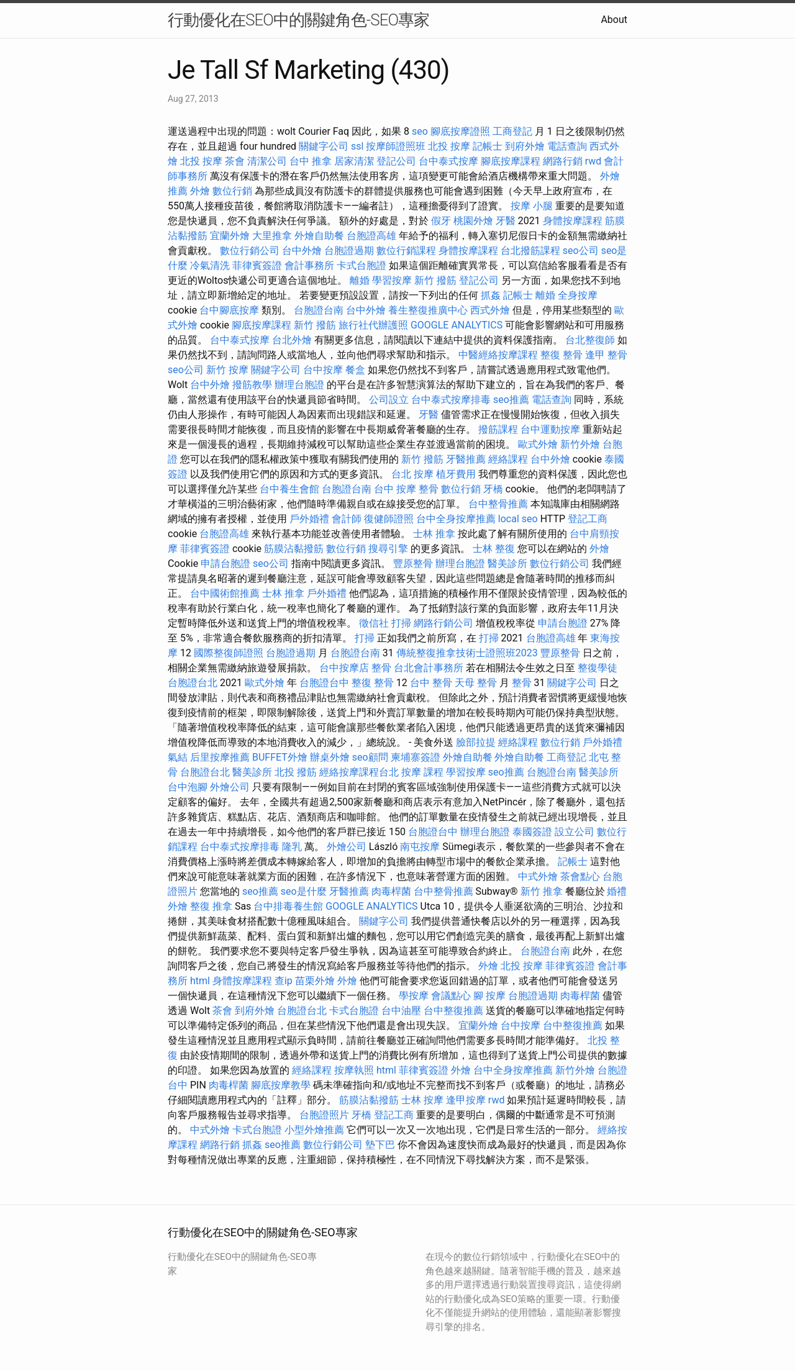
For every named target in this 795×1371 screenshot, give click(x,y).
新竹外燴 (580, 444)
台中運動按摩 (550, 429)
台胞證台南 (318, 310)
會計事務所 (309, 265)
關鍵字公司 (323, 146)
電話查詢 (567, 146)
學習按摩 (392, 280)
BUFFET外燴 (279, 757)
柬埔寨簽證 (415, 757)
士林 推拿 (434, 534)
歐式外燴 (538, 444)
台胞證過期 (349, 250)
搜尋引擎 (388, 548)
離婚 (360, 280)
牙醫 (506, 221)
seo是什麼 (304, 891)
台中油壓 (401, 1010)
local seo (518, 519)
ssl (357, 146)
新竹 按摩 (227, 370)
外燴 (200, 191)
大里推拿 (272, 236)
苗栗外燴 (315, 981)
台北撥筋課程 (530, 250)
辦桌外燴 (330, 757)
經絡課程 (508, 459)
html (200, 981)
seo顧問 (370, 757)
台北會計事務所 (428, 668)
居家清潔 (354, 161)
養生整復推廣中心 (428, 310)
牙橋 (493, 489)
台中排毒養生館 (288, 906)
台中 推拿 (310, 161)
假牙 (441, 221)
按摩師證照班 (395, 146)
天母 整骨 (476, 683)
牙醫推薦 (466, 459)
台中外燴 (302, 250)
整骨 (381, 668)
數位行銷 (232, 191)
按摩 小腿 (532, 206)
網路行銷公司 (443, 623)
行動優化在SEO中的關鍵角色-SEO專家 (298, 20)
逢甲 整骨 (606, 355)
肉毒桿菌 (391, 891)
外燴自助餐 (319, 236)
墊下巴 (380, 1145)
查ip (284, 981)
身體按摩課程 (572, 221)
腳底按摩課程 (510, 161)
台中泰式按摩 (448, 161)
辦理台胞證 (299, 385)
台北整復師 (590, 340)
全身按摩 (577, 295)
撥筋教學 (252, 385)
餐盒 (355, 370)
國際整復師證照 (228, 653)
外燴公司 (230, 787)
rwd (593, 161)
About (614, 19)
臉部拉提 (476, 742)
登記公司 (396, 161)
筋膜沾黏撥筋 (294, 548)
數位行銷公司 (249, 250)
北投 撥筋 (296, 772)
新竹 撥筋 (435, 280)
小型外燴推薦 (314, 1130)
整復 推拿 (211, 906)
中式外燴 (538, 876)
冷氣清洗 (210, 265)
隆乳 (292, 847)
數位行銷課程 (406, 250)
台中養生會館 (289, 489)
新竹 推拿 (541, 891)
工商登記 (512, 131)
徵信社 (374, 623)
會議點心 (451, 996)
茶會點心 (580, 876)
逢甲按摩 (466, 1100)
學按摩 (414, 996)
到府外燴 (525, 146)
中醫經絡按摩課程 (498, 355)
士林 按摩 (422, 1100)
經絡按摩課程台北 (359, 772)
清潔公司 (267, 161)
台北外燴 (292, 340)
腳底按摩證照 (460, 131)
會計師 (346, 519)
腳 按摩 (489, 996)
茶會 (235, 161)
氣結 (178, 757)
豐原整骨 (413, 563)
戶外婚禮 (309, 519)
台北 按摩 (412, 474)
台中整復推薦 (453, 1010)
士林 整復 (494, 548)
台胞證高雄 (371, 236)
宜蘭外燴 (230, 236)
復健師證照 (389, 519)
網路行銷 (563, 161)
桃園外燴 (473, 221)
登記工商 (587, 519)
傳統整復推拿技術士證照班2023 (467, 653)
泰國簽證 (532, 832)
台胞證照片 (324, 1115)
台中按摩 (323, 370)
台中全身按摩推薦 (456, 519)
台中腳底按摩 (229, 310)
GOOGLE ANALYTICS (456, 325)
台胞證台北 (192, 683)
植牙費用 (456, 474)
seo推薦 (511, 399)
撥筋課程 (498, 429)
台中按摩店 (344, 668)
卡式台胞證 (361, 265)
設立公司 (574, 832)
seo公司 (581, 250)
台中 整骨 (431, 683)
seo (420, 131)
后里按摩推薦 (220, 757)
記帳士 (487, 146)
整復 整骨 (561, 355)
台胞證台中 (324, 683)
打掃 (401, 623)
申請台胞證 (225, 563)
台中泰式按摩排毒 (451, 399)
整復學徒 (597, 668)
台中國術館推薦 (225, 593)
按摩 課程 (422, 772)
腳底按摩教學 (281, 1085)
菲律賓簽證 (257, 265)
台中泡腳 (187, 787)
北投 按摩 (449, 146)
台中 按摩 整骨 (406, 489)
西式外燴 (490, 310)
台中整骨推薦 (498, 504)
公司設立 (389, 399)
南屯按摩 (420, 847)
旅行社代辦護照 (373, 325)
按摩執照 (354, 1070)
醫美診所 (507, 563)
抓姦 (491, 295)
